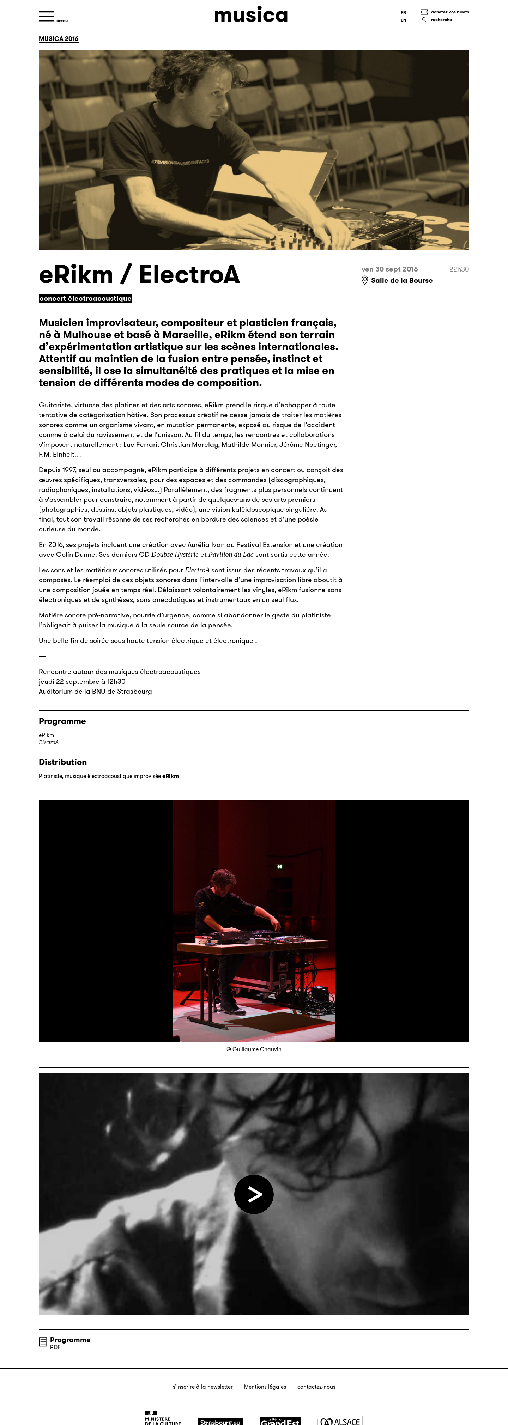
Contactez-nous (316, 1387)
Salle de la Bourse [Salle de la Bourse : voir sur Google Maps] (402, 280)
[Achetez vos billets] (444, 12)
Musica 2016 (59, 38)
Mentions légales (265, 1387)
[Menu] (53, 16)
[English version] (403, 20)
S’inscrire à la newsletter (203, 1387)
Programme (70, 1340)
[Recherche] (444, 20)
